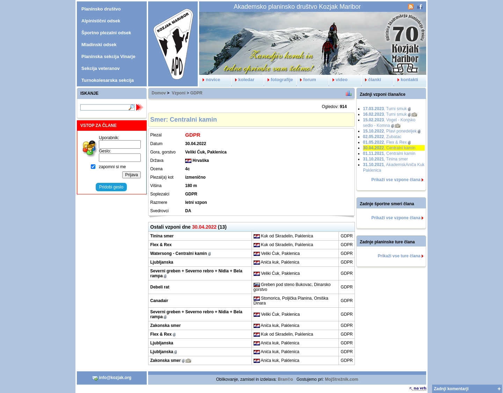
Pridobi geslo (111, 187)
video (338, 79)
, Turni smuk (385, 108)
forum (306, 79)
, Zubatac (382, 136)
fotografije (278, 79)
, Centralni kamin (389, 147)
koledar (243, 79)
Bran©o (285, 379)
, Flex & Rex (385, 142)
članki (371, 79)
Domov (159, 93)
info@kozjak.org (111, 378)
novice (209, 79)
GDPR (196, 93)
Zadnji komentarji (451, 388)
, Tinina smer (385, 159)
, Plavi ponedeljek (390, 131)
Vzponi (178, 93)
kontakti (406, 79)
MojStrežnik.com (341, 379)
